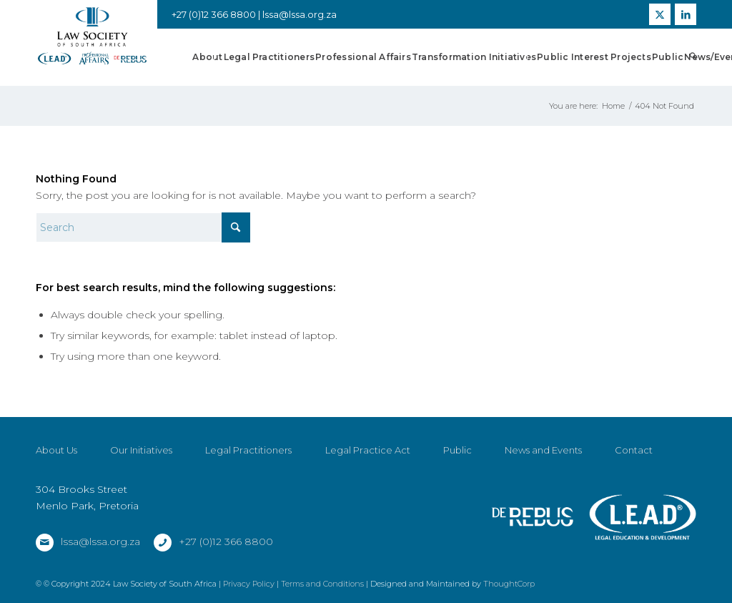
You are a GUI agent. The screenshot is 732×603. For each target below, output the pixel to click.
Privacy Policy (248, 584)
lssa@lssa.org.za (299, 14)
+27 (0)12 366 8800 (226, 541)
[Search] (693, 57)
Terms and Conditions (322, 584)
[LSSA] (92, 36)
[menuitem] (207, 57)
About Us (56, 450)
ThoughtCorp (509, 584)
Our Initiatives (141, 450)
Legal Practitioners (248, 450)
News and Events (543, 450)
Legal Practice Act (367, 450)
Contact (634, 450)
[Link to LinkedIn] (685, 14)
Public (457, 450)
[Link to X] (660, 14)
